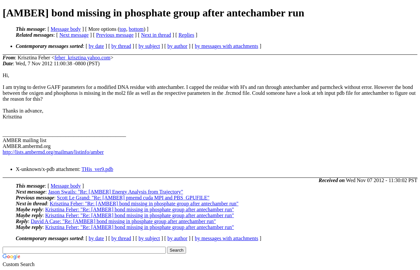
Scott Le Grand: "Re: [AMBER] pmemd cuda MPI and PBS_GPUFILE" (133, 197)
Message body (66, 29)
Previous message (115, 35)
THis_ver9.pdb (97, 169)
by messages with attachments (226, 46)
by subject (149, 46)
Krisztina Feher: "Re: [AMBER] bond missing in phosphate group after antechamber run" (144, 203)
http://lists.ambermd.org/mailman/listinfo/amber (53, 152)
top (122, 29)
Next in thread (156, 35)
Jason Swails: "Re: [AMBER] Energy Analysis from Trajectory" (115, 192)
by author (177, 46)
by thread (121, 46)
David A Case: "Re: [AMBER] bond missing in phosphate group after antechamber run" (123, 221)
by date (96, 46)
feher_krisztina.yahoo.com (82, 57)
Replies (186, 35)
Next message (74, 35)
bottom (136, 29)
